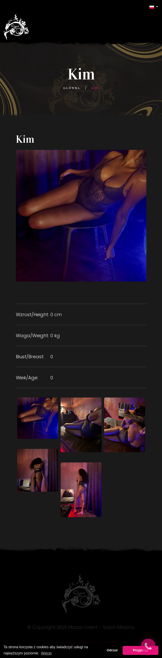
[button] (153, 7)
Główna (71, 88)
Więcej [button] (46, 653)
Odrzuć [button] (112, 650)
